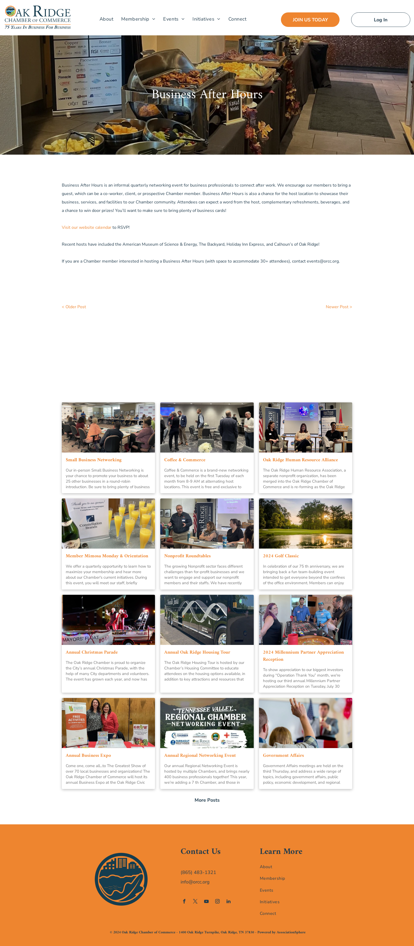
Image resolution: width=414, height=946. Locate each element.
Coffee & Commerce (184, 460)
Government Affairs (283, 755)
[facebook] (184, 902)
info (185, 882)
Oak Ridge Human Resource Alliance (300, 460)
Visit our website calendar (86, 227)
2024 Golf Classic (281, 556)
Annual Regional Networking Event (200, 755)
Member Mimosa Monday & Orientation (107, 556)
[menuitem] (106, 19)
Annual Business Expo (88, 755)
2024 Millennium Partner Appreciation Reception (303, 656)
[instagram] (217, 902)
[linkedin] (228, 902)
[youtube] (206, 902)
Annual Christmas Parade (92, 652)
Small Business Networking (93, 460)
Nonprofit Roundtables (187, 556)
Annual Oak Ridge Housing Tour (197, 652)
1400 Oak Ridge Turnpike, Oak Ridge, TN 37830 (216, 932)
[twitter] (195, 902)
